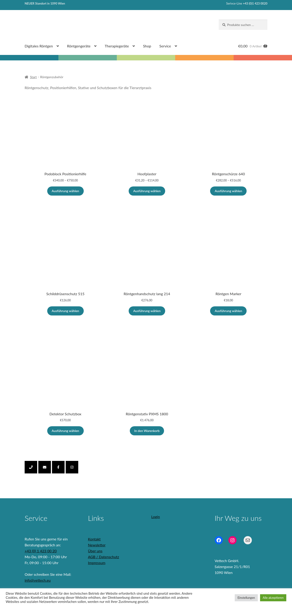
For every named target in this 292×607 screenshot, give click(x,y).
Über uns (95, 551)
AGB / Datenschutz (103, 557)
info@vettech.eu (38, 580)
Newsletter (97, 545)
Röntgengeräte (79, 46)
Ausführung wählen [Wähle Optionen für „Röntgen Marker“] (228, 311)
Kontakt (94, 539)
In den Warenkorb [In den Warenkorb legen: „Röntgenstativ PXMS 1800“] (147, 431)
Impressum (96, 563)
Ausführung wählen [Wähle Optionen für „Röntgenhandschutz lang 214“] (147, 311)
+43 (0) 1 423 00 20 (41, 551)
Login (155, 516)
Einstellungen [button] (246, 597)
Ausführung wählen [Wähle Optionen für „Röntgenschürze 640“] (228, 191)
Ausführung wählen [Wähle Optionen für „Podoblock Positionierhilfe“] (65, 191)
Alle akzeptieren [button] (273, 597)
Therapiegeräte (117, 46)
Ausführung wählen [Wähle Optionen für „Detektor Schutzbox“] (65, 431)
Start (33, 77)
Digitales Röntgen (39, 46)
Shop (147, 46)
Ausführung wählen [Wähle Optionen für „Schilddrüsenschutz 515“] (65, 311)
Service (165, 46)
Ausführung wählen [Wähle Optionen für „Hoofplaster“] (147, 191)
